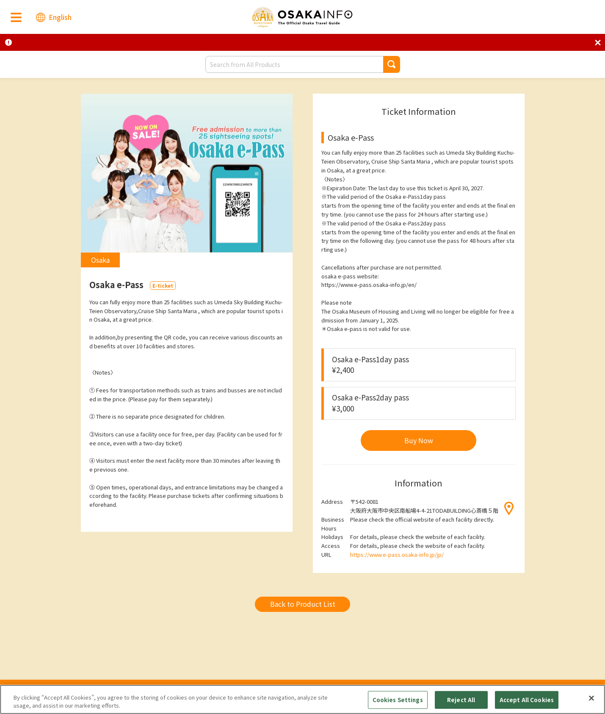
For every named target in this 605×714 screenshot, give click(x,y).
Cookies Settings (398, 702)
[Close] (591, 700)
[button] (391, 64)
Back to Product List (302, 604)
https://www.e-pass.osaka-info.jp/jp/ (397, 554)
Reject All (461, 702)
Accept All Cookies (527, 702)
